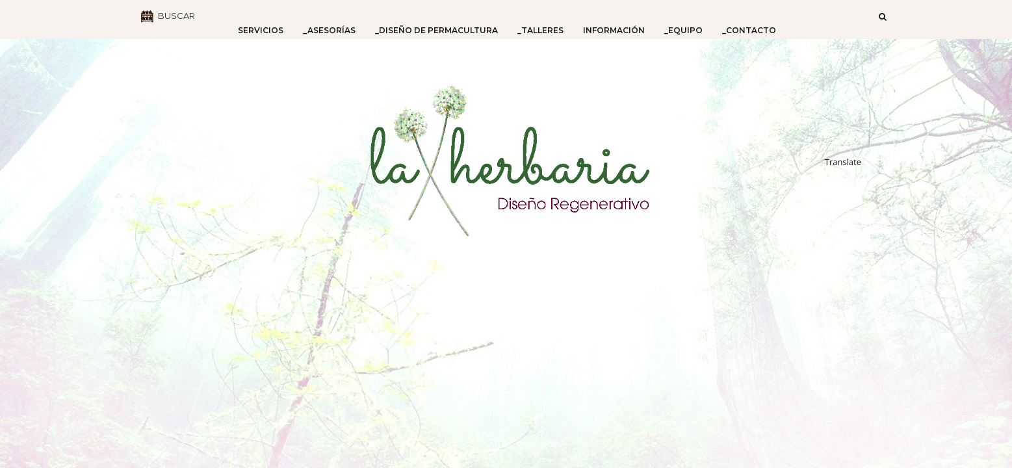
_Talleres (540, 30)
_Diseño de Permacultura (436, 30)
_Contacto (749, 30)
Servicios (260, 30)
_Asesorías (329, 30)
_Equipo (683, 30)
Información (614, 30)
